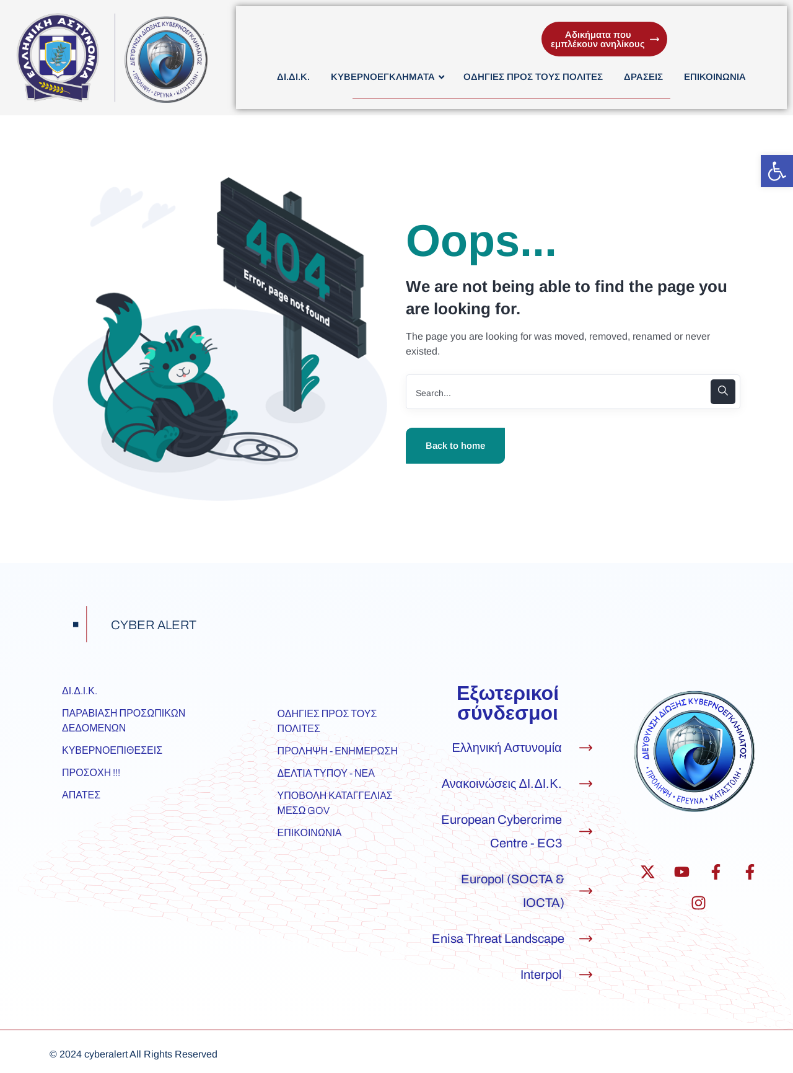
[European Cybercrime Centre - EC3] (585, 831)
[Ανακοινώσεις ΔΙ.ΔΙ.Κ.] (585, 783)
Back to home (455, 445)
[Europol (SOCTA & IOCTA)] (585, 891)
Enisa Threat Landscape (498, 938)
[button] (777, 171)
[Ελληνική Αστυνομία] (585, 747)
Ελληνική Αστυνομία (506, 747)
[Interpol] (585, 974)
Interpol (541, 974)
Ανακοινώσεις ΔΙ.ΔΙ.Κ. (502, 783)
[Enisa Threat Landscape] (585, 938)
